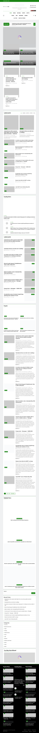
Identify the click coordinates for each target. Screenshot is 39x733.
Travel (12, 15)
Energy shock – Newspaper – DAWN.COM (13, 288)
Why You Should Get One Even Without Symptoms (19, 520)
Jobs (17, 15)
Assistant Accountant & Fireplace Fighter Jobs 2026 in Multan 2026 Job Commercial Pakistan (28, 53)
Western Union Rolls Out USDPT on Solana (22, 180)
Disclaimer (34, 731)
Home (5, 634)
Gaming (26, 15)
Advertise (30, 731)
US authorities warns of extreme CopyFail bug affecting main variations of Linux (17, 615)
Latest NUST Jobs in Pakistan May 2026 (24, 476)
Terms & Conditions (25, 731)
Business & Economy (7, 61)
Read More (8, 85)
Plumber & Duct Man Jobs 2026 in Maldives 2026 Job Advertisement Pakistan (27, 64)
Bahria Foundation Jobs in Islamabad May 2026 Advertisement (14, 609)
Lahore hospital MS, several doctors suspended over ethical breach (19, 541)
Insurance (21, 15)
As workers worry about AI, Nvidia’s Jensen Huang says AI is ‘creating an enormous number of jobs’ (13, 256)
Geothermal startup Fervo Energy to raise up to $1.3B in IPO (19, 232)
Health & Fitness (22, 18)
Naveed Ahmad (9, 83)
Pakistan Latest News (7, 640)
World (7, 76)
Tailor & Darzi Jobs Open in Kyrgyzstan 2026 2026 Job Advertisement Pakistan (9, 53)
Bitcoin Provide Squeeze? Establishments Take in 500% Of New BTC (15, 607)
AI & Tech (15, 18)
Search (5, 591)
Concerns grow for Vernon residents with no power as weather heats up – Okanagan (18, 611)
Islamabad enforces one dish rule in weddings (13, 248)
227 (12, 493)
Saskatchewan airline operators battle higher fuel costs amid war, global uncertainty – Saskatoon (21, 24)
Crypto (6, 184)
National (23, 76)
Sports (5, 642)
